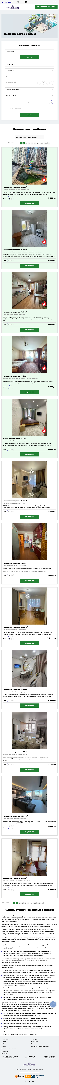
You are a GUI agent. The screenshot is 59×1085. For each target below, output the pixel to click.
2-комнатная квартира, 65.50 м (15, 187)
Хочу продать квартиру (46, 7)
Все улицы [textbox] (9, 70)
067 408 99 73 (29, 1058)
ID (3, 317)
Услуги (3, 1041)
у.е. (52, 102)
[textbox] (29, 108)
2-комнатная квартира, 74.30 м (15, 312)
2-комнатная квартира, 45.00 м (15, 878)
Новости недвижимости (8, 1049)
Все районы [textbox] (10, 64)
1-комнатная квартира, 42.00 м (15, 501)
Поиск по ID (29, 57)
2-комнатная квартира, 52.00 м (15, 563)
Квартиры (34, 1039)
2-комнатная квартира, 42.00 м (15, 689)
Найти (29, 115)
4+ (52, 83)
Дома (32, 1044)
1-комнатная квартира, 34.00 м (15, 249)
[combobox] (29, 64)
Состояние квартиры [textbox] (13, 89)
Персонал (4, 1051)
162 (41, 143)
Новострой (34, 1041)
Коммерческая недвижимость (40, 1046)
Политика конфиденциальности (30, 1072)
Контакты (4, 1053)
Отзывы (3, 1046)
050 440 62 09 (49, 1058)
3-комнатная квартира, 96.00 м (15, 752)
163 (46, 143)
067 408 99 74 (8, 2)
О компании (5, 1039)
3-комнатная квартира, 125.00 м (15, 627)
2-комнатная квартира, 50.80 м (15, 376)
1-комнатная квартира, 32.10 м (14, 438)
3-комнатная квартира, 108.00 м (15, 816)
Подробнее (29, 203)
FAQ (2, 1044)
